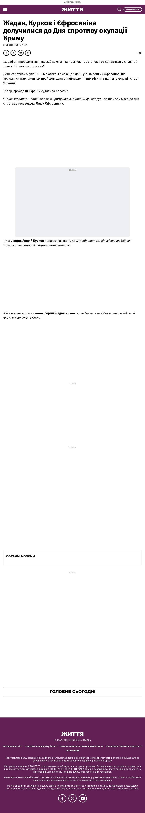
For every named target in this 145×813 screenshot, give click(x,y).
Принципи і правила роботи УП (124, 746)
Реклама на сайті (12, 746)
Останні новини (20, 556)
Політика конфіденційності (41, 746)
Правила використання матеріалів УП (82, 746)
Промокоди (73, 750)
